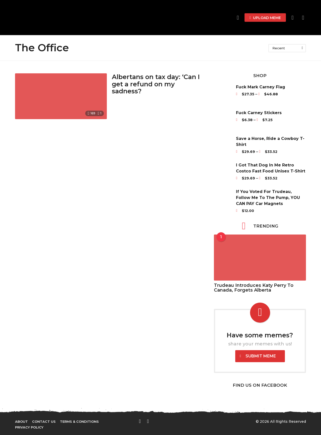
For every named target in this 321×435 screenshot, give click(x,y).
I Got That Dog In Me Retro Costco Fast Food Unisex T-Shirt (270, 168)
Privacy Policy (29, 427)
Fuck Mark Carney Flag (260, 87)
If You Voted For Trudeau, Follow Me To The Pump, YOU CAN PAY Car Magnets (268, 197)
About (21, 421)
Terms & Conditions (79, 421)
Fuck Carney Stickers (259, 112)
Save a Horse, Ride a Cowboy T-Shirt (270, 141)
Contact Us (44, 421)
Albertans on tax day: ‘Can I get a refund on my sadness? (157, 84)
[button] (292, 18)
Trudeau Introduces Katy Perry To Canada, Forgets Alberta (253, 288)
